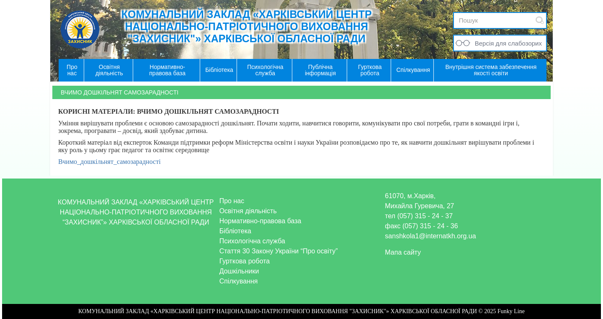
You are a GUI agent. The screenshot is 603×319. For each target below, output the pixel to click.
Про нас (231, 200)
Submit (540, 20)
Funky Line (511, 311)
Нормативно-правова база (260, 221)
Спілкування (238, 281)
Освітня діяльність (248, 210)
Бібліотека (235, 231)
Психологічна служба (252, 241)
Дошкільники (239, 271)
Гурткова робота (244, 261)
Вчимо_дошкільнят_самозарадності (109, 161)
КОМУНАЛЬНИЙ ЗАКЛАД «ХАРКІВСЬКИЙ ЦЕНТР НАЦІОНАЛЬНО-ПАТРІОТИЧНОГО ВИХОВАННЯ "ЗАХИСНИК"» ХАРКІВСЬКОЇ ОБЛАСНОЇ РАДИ (246, 26)
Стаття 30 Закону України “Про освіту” (278, 251)
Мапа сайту (403, 252)
